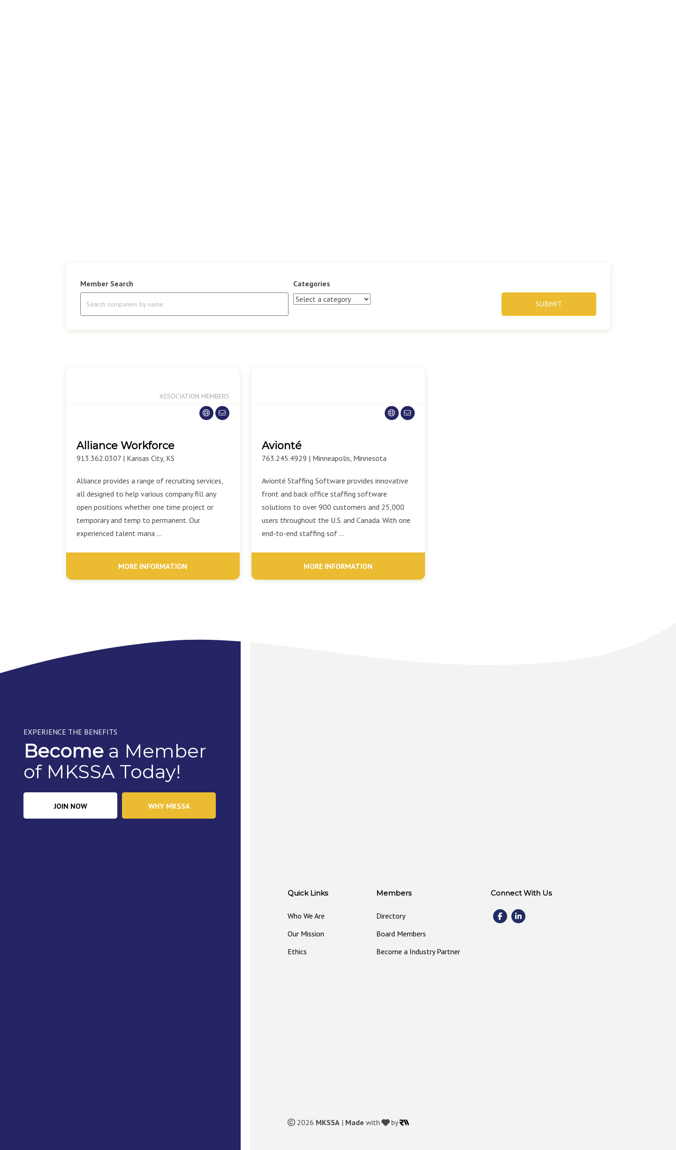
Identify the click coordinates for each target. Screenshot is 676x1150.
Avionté (282, 445)
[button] (354, 70)
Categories (311, 283)
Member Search (106, 283)
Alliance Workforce (125, 445)
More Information (152, 566)
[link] (299, 70)
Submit (549, 303)
